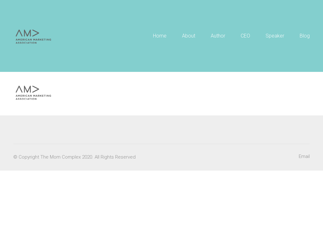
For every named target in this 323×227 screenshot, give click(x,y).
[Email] (304, 157)
